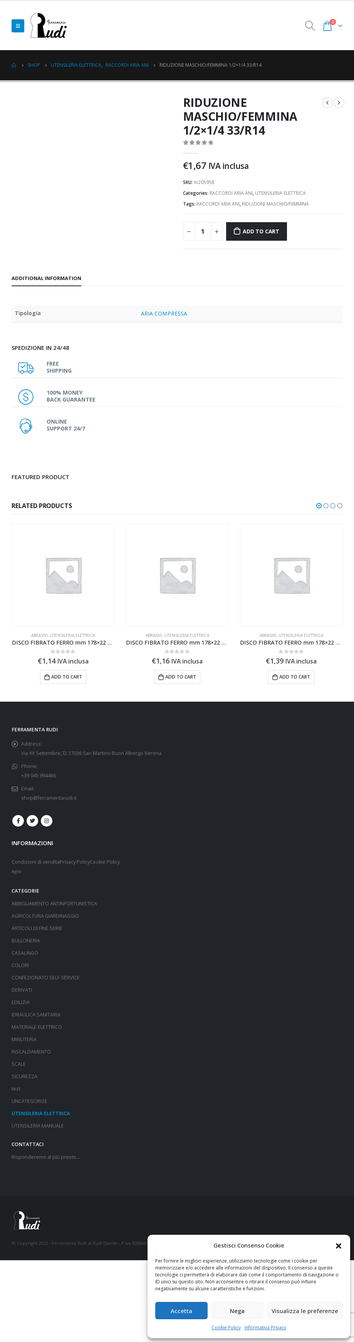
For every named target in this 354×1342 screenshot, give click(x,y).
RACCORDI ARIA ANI (231, 193)
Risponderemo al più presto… (46, 1157)
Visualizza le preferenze (305, 1311)
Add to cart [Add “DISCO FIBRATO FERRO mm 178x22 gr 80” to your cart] (66, 677)
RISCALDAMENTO (31, 1051)
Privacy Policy (75, 862)
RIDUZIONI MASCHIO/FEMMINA (275, 204)
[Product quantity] (203, 231)
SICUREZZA (24, 1076)
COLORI (20, 965)
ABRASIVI (39, 635)
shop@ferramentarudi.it (49, 798)
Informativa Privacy (265, 1327)
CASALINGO (25, 953)
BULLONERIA (26, 940)
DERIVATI (22, 990)
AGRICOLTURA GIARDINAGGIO (45, 916)
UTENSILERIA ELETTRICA (280, 193)
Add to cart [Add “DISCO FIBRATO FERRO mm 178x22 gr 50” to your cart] (180, 677)
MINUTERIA (24, 1039)
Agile (17, 871)
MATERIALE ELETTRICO (37, 1027)
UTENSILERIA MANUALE (38, 1126)
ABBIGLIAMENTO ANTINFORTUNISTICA (54, 903)
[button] (338, 1245)
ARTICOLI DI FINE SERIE (37, 928)
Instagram (46, 821)
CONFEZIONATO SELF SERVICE (46, 977)
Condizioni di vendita (36, 862)
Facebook (18, 821)
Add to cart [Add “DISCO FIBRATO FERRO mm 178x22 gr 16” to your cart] (294, 677)
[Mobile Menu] (18, 25)
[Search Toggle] (310, 26)
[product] (63, 575)
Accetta (181, 1311)
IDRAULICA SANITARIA (36, 1014)
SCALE (19, 1064)
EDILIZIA (21, 1002)
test (16, 1088)
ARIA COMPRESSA (164, 313)
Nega (237, 1311)
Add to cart (261, 231)
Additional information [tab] (46, 278)
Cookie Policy (226, 1327)
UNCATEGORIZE (29, 1101)
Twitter (32, 821)
